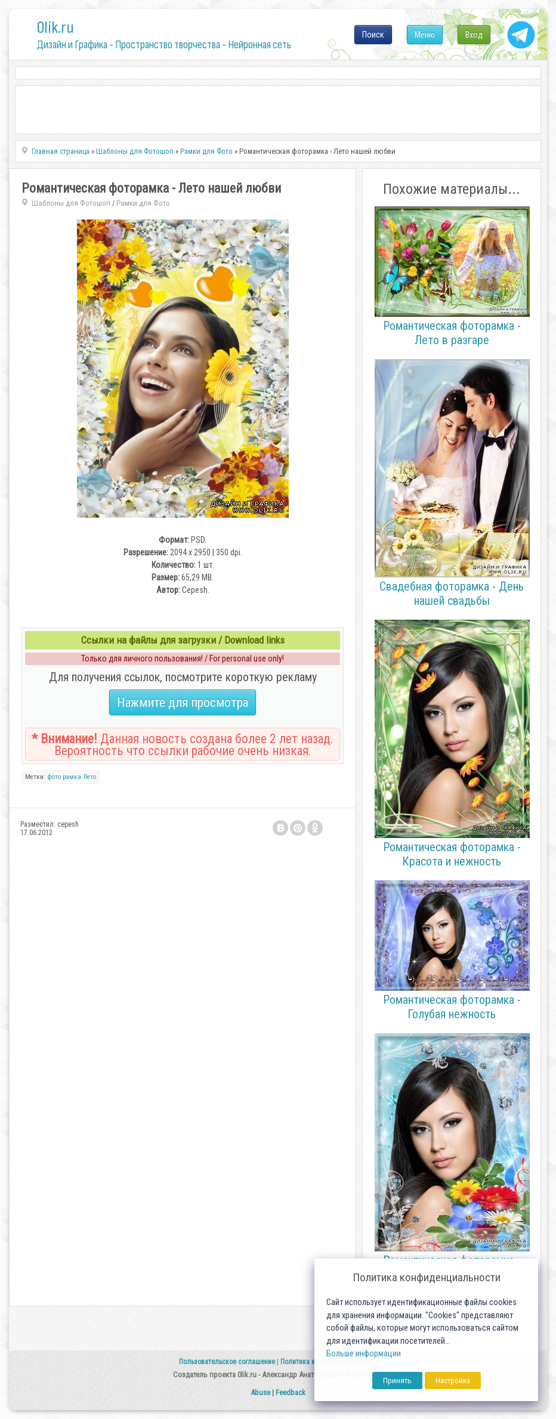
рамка (72, 777)
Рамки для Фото (143, 203)
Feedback (290, 1392)
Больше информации (363, 1354)
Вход (474, 34)
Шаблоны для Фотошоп (71, 203)
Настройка (452, 1380)
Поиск (373, 34)
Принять (397, 1380)
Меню (425, 34)
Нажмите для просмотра (182, 702)
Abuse (260, 1392)
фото (54, 777)
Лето (89, 777)
